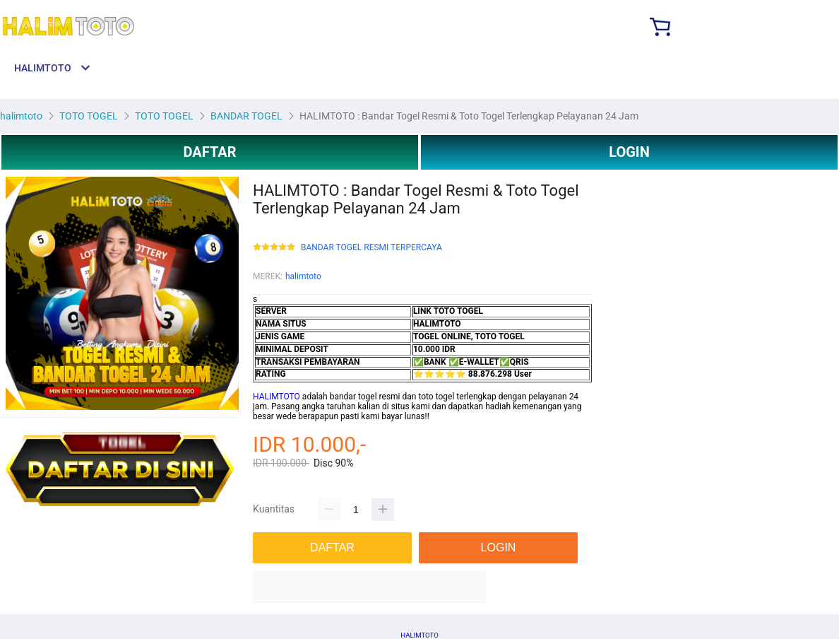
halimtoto (303, 276)
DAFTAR (209, 151)
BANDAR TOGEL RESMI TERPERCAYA (371, 247)
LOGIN (629, 151)
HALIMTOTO (276, 396)
